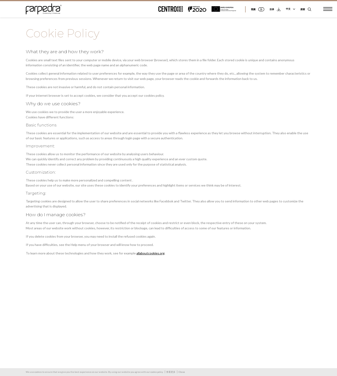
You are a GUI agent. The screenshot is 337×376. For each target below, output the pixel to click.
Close (181, 371)
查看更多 (170, 371)
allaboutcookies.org (151, 253)
